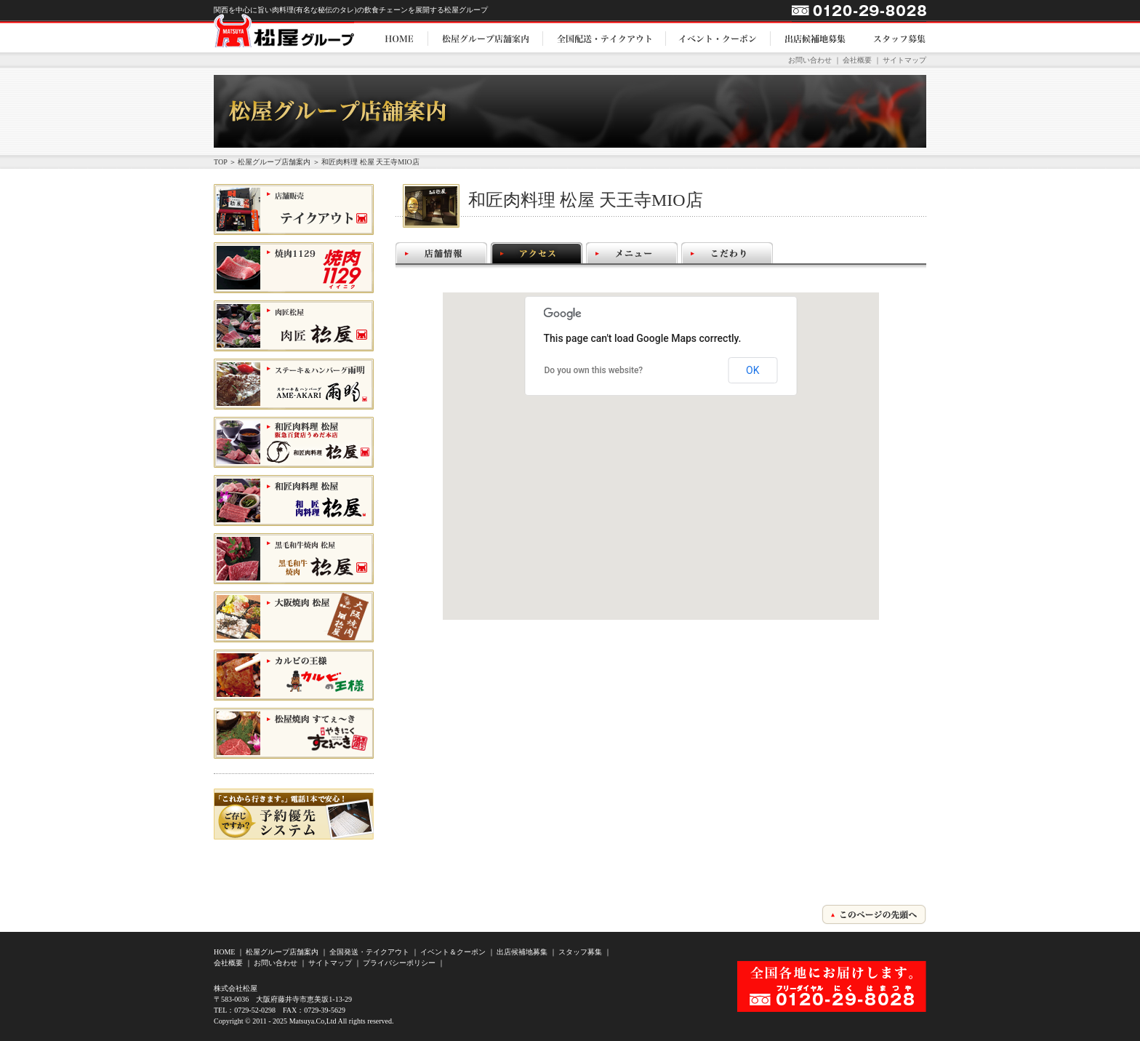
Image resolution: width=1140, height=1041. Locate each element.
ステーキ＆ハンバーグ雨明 (270, 409)
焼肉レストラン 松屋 (261, 583)
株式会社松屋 (235, 988)
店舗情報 (441, 252)
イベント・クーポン (718, 37)
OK (752, 370)
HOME (399, 37)
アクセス (536, 252)
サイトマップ (904, 60)
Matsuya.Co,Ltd (313, 1021)
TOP (220, 162)
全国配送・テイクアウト (604, 37)
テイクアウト (242, 234)
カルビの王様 (242, 700)
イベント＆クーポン (453, 952)
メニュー (632, 252)
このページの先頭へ (874, 914)
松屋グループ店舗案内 (485, 37)
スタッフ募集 (892, 37)
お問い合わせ (810, 60)
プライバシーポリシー (399, 963)
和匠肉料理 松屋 (251, 467)
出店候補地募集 (815, 37)
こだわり (727, 252)
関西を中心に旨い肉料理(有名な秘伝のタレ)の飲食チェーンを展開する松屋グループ (351, 10)
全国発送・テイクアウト (369, 952)
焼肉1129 (233, 292)
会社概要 (857, 60)
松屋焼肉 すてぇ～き (261, 758)
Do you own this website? (594, 370)
